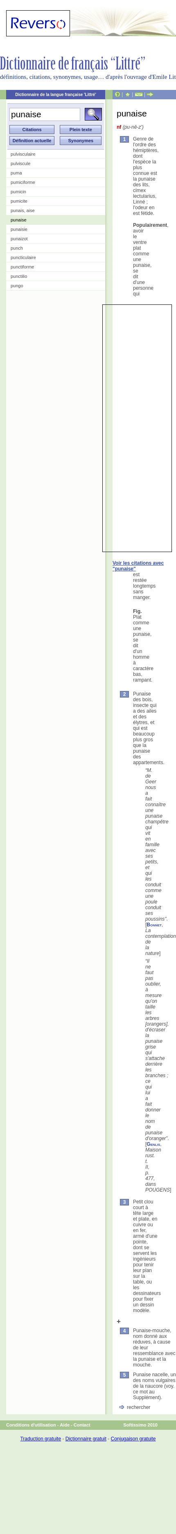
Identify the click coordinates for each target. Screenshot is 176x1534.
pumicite (19, 201)
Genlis (153, 1144)
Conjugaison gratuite (133, 1439)
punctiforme (22, 266)
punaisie (19, 229)
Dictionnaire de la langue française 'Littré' (55, 94)
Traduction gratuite (40, 1439)
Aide (65, 1424)
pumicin (18, 191)
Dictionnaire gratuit (85, 1439)
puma (16, 172)
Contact (82, 1424)
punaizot (19, 238)
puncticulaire (23, 257)
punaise (19, 219)
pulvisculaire (23, 154)
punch (17, 248)
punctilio (19, 276)
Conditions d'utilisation (31, 1424)
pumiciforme (23, 182)
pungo (17, 285)
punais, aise (23, 210)
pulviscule (20, 163)
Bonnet (154, 925)
